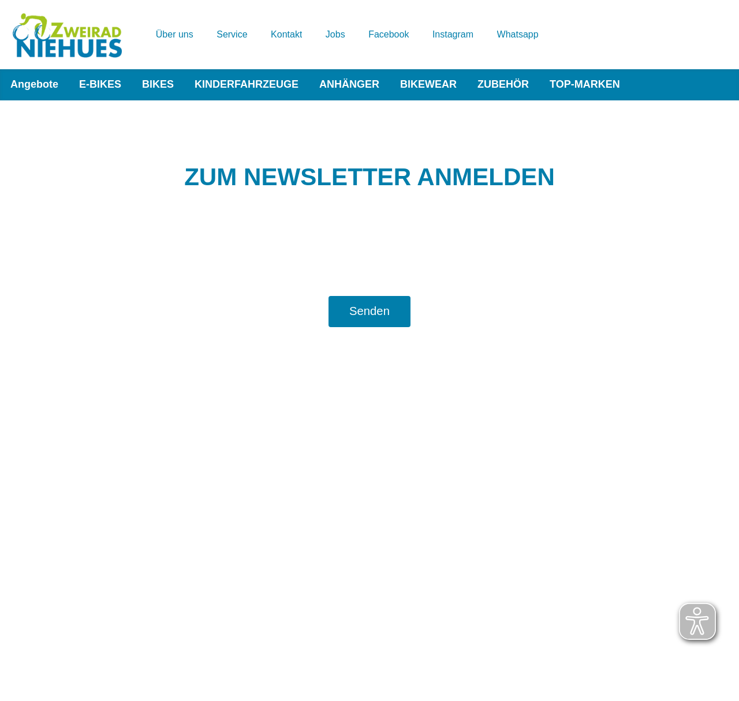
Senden (369, 311)
